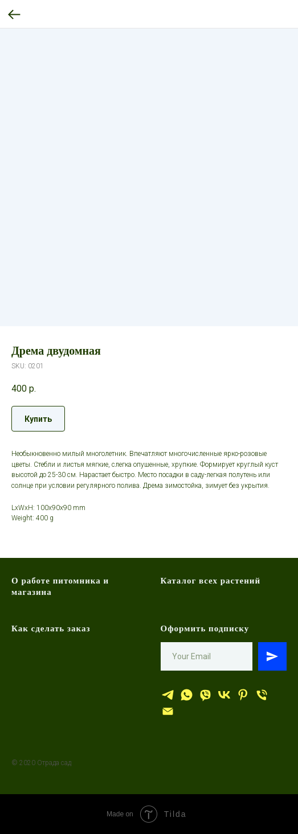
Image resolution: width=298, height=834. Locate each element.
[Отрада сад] (168, 695)
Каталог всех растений (211, 580)
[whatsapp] (186, 695)
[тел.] (262, 695)
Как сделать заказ (51, 628)
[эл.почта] (168, 711)
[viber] (205, 695)
